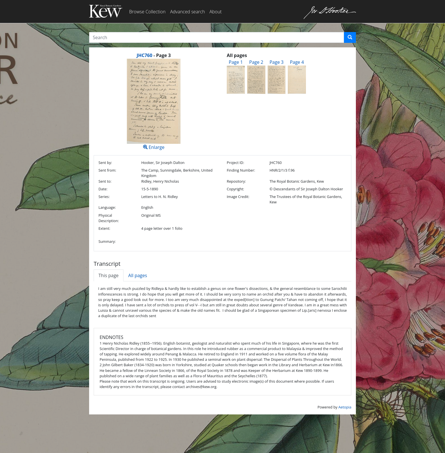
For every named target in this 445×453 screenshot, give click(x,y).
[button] (350, 37)
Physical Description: (108, 218)
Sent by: (105, 162)
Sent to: (105, 181)
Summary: (107, 241)
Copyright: (235, 188)
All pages (137, 275)
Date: (103, 188)
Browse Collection (147, 12)
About (215, 12)
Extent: (104, 228)
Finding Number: (241, 170)
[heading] (154, 55)
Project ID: (235, 162)
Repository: (236, 181)
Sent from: (107, 170)
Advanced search (187, 12)
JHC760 (144, 55)
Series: (104, 196)
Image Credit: (238, 196)
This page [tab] (108, 275)
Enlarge (153, 104)
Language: (107, 207)
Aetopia (344, 407)
